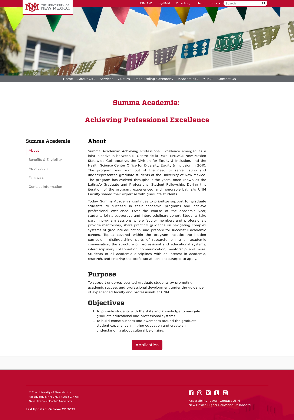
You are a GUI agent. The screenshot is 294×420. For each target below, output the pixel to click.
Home (68, 79)
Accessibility (198, 400)
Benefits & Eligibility (45, 160)
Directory (183, 3)
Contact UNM (230, 400)
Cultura (124, 79)
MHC (208, 79)
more (215, 3)
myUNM (164, 3)
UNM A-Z (145, 3)
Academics (188, 79)
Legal (213, 400)
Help (200, 3)
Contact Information (45, 187)
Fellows (35, 178)
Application (147, 345)
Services (106, 79)
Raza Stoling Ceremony (153, 79)
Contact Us (226, 79)
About (34, 150)
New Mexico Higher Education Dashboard (220, 405)
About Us (86, 79)
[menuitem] (68, 78)
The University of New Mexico (48, 7)
